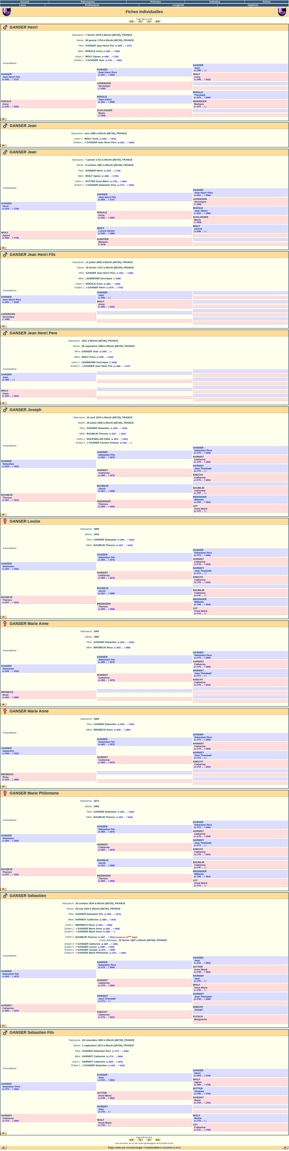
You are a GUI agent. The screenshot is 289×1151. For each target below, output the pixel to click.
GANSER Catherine (89, 944)
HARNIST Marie (198, 1099)
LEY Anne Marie (200, 507)
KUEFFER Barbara (103, 240)
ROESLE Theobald (199, 93)
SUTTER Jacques (198, 1090)
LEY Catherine (199, 1126)
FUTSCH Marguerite (200, 1018)
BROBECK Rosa (103, 647)
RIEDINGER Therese (104, 502)
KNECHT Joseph (198, 1008)
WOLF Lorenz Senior (106, 229)
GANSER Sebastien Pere (102, 185)
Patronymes (88, 1)
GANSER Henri (94, 170)
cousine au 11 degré (126, 937)
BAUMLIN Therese (97, 433)
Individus (214, 1)
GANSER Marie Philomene (93, 952)
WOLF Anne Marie (200, 986)
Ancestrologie (134, 1147)
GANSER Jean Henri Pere (107, 71)
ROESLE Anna (93, 51)
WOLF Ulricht (197, 227)
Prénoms (155, 1)
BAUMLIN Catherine (199, 489)
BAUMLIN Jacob (102, 487)
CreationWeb (152, 1147)
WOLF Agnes (93, 56)
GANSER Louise (87, 946)
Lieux (22, 5)
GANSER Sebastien (98, 428)
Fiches (267, 1)
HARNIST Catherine (199, 458)
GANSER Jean (96, 60)
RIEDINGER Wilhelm (200, 498)
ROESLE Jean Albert (104, 98)
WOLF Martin (197, 1117)
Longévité (178, 5)
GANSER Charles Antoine (104, 442)
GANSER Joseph (87, 949)
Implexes (253, 5)
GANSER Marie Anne (90, 928)
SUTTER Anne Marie (97, 181)
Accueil (24, 1)
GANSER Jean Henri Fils (99, 45)
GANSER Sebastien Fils (106, 453)
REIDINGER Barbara (200, 102)
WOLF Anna (196, 75)
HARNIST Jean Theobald (202, 467)
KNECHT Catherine (199, 476)
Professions (92, 5)
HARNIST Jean (198, 977)
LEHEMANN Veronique (104, 84)
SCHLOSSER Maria (104, 111)
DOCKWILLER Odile (98, 439)
